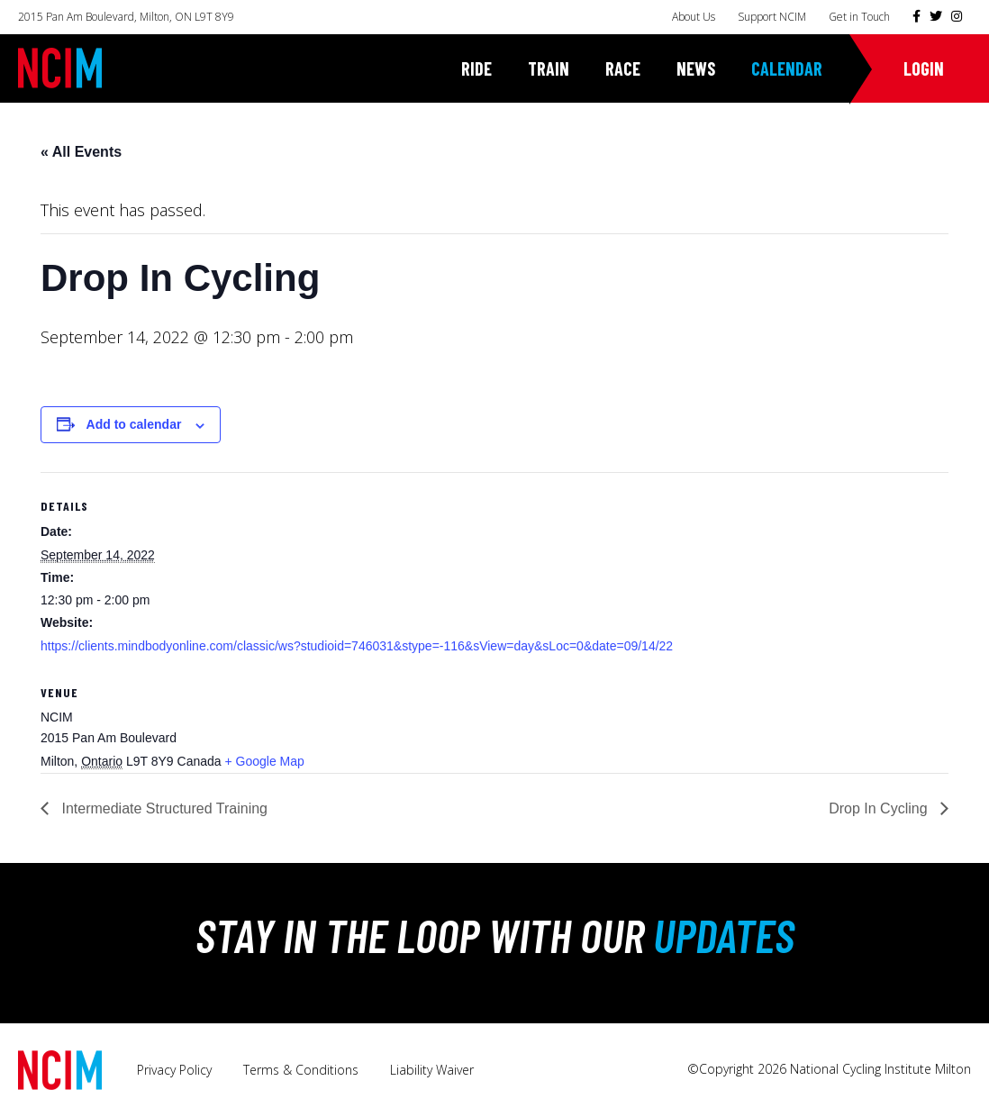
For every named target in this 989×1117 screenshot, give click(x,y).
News (695, 68)
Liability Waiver (432, 1069)
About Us (693, 16)
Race (622, 68)
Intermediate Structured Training (163, 808)
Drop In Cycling (880, 808)
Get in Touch (859, 16)
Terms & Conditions (300, 1069)
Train (548, 68)
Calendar (786, 68)
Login (923, 68)
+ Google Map (264, 761)
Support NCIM (772, 16)
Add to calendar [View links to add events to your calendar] (134, 424)
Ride (476, 68)
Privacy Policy (174, 1069)
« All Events (81, 151)
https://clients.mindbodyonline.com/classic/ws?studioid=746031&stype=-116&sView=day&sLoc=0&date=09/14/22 (357, 646)
